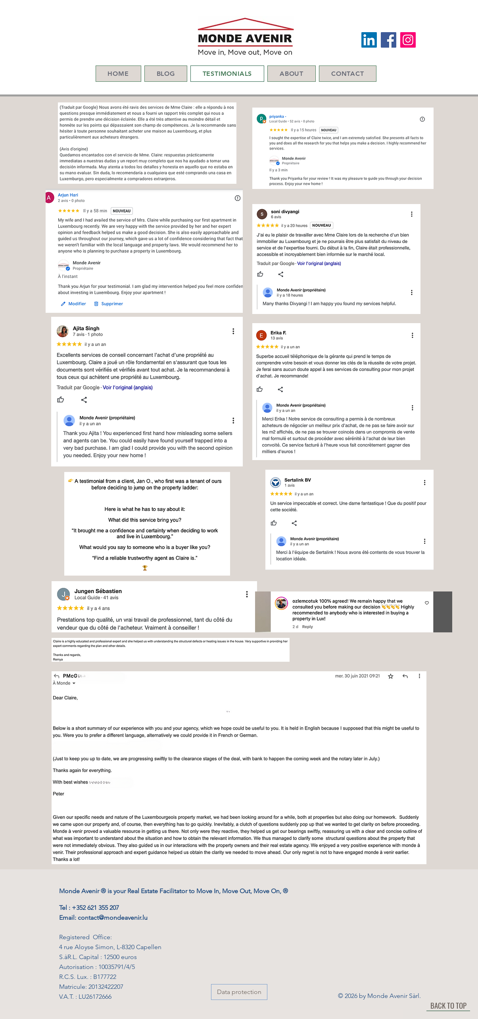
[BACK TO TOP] (448, 1005)
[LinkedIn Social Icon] (369, 40)
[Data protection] (239, 992)
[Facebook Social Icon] (388, 40)
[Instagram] (408, 40)
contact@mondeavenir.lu (113, 917)
